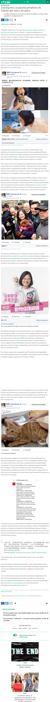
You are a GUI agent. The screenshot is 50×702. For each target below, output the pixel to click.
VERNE (25, 663)
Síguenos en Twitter (27, 1)
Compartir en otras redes (11, 20)
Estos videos (19, 340)
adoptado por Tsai (18, 150)
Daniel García (5, 24)
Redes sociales (22, 628)
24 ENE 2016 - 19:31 (16, 24)
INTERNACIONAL (5, 5)
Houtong (17, 566)
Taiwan (14, 628)
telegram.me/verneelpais (6, 591)
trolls (25, 460)
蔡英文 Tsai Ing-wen (17, 552)
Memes (25, 693)
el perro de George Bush (15, 583)
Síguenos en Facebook (24, 1)
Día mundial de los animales (17, 256)
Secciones (48, 2)
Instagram (18, 595)
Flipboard (23, 595)
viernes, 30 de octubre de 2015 (36, 552)
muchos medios (41, 185)
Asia (29, 628)
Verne (5, 2)
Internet (35, 628)
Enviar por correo (46, 20)
